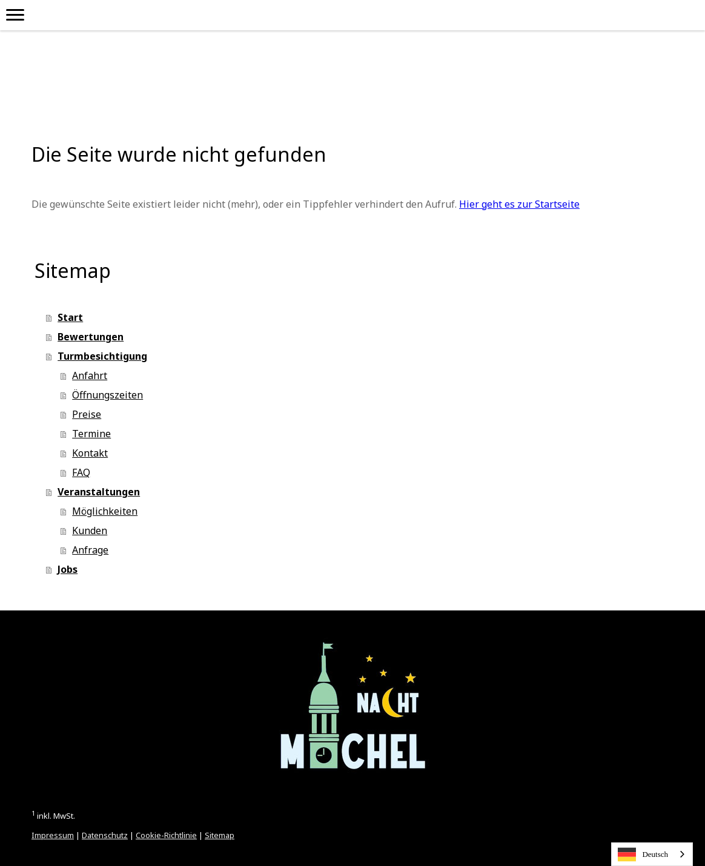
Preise (86, 414)
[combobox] (652, 854)
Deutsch (643, 854)
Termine (91, 433)
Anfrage (90, 550)
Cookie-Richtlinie (166, 835)
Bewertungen (91, 336)
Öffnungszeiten (107, 395)
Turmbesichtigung (102, 356)
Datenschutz (105, 835)
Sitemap (219, 835)
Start (70, 317)
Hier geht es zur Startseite (519, 204)
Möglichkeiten (104, 511)
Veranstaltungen (99, 491)
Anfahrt (89, 375)
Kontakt (90, 453)
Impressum (52, 835)
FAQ (81, 472)
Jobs (68, 569)
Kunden (89, 530)
